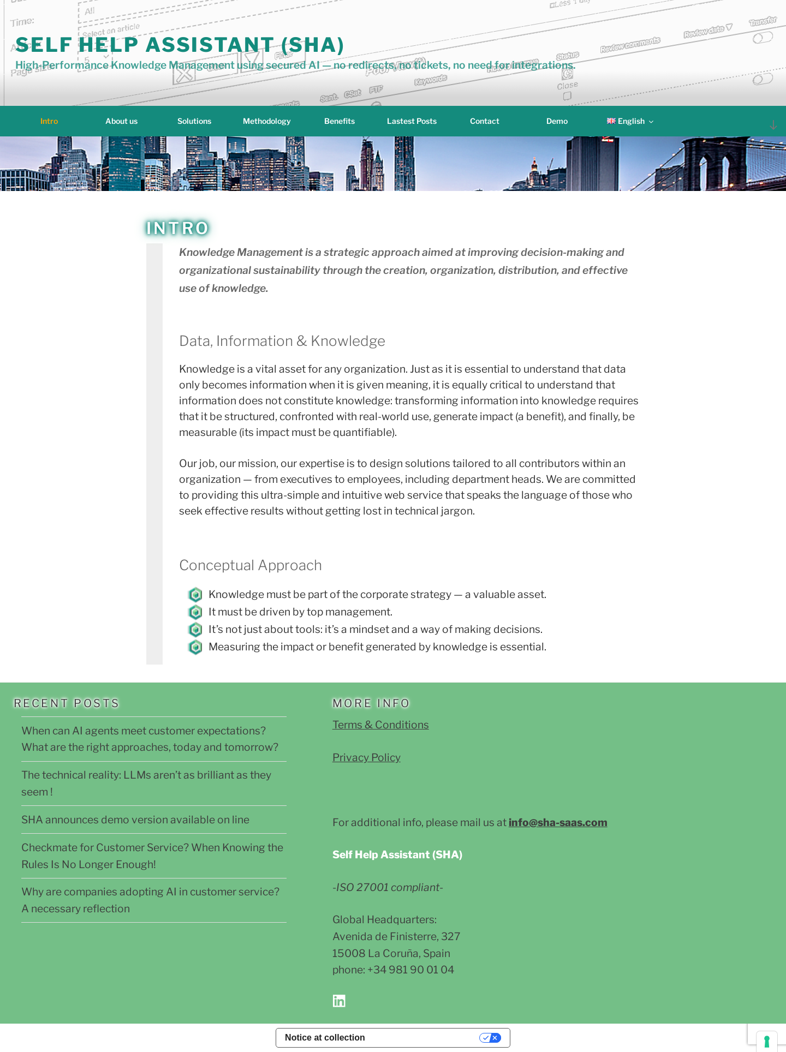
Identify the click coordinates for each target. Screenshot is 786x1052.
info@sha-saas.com (558, 822)
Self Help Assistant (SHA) (180, 45)
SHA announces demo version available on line (135, 819)
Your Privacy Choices (427, 1037)
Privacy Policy (366, 757)
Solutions (194, 120)
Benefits (339, 120)
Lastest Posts (412, 120)
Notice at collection (325, 1037)
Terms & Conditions (380, 724)
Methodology (267, 120)
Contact (484, 120)
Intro (49, 120)
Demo (557, 120)
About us (121, 120)
